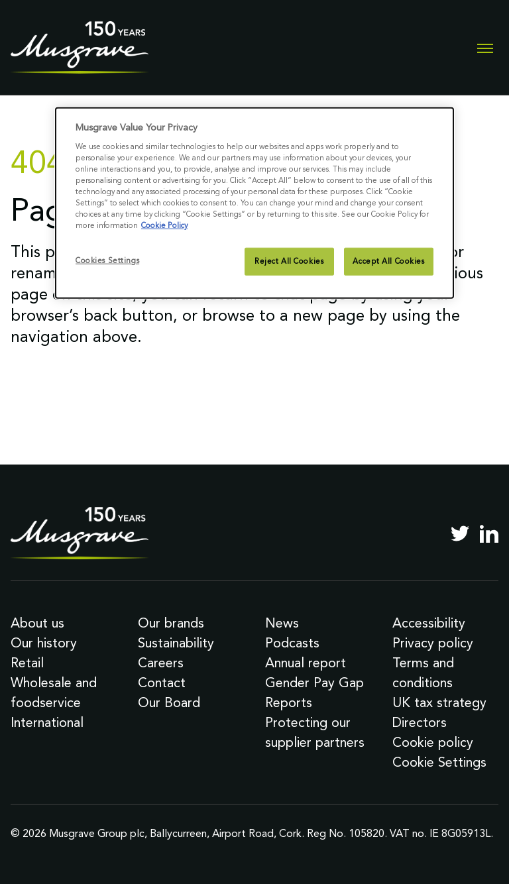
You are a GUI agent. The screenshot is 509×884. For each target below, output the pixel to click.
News (282, 623)
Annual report (305, 663)
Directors (419, 722)
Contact (162, 683)
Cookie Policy (164, 225)
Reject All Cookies (288, 261)
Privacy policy (432, 643)
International (47, 722)
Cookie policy (432, 742)
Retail (27, 663)
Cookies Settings (107, 260)
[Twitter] (460, 533)
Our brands (171, 623)
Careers (161, 663)
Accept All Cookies (388, 261)
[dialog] (254, 203)
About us (37, 623)
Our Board (169, 702)
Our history (44, 643)
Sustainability (176, 643)
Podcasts (292, 643)
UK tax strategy (439, 702)
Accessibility (428, 623)
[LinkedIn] (489, 533)
